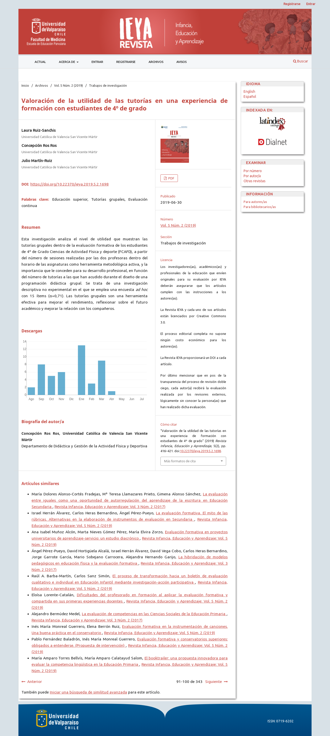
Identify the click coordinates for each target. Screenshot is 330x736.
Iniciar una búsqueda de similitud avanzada (88, 692)
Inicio (25, 85)
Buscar (300, 61)
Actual (40, 61)
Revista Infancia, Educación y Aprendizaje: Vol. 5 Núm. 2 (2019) (159, 633)
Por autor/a (252, 176)
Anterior (34, 681)
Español (250, 97)
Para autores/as (255, 201)
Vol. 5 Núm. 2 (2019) (68, 85)
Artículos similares (40, 483)
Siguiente (213, 681)
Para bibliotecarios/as (260, 207)
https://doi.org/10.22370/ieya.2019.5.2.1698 (69, 184)
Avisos (181, 61)
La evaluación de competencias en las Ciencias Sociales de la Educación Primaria (154, 614)
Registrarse (125, 61)
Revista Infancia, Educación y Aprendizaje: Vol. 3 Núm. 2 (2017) (110, 506)
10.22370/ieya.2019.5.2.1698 (200, 451)
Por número (253, 171)
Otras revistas (255, 181)
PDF (171, 178)
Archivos (156, 61)
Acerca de (67, 61)
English (249, 91)
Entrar (97, 61)
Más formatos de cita (180, 461)
